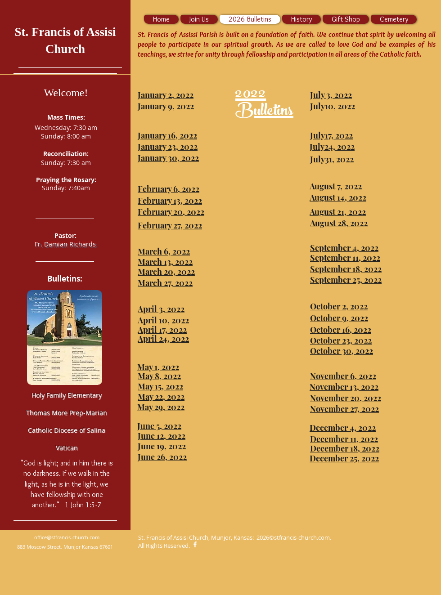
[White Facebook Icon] (195, 544)
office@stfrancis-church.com (66, 537)
